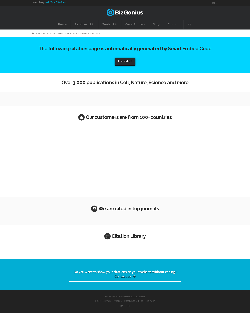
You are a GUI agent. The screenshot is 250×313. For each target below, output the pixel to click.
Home (97, 301)
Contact (150, 301)
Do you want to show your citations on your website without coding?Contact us (125, 274)
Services (107, 301)
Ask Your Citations (55, 2)
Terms (142, 296)
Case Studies (129, 301)
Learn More (125, 60)
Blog (140, 301)
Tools (117, 301)
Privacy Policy (132, 296)
